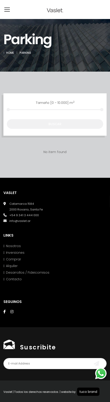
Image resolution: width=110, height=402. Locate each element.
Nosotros (13, 253)
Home (10, 60)
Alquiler (12, 272)
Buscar (55, 131)
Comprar (13, 266)
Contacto (14, 286)
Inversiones (15, 259)
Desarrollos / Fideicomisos (27, 279)
